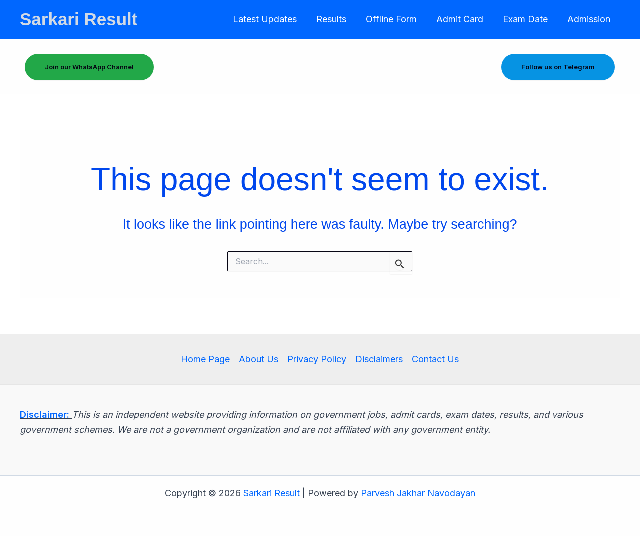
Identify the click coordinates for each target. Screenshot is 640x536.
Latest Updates (273, 19)
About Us (258, 359)
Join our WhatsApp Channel (89, 67)
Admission (589, 19)
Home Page (205, 359)
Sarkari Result (79, 19)
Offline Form (396, 19)
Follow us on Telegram (558, 67)
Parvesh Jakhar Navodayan (418, 493)
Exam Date (527, 19)
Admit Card (463, 19)
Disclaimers (379, 359)
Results (338, 19)
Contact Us (435, 359)
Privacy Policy (317, 359)
